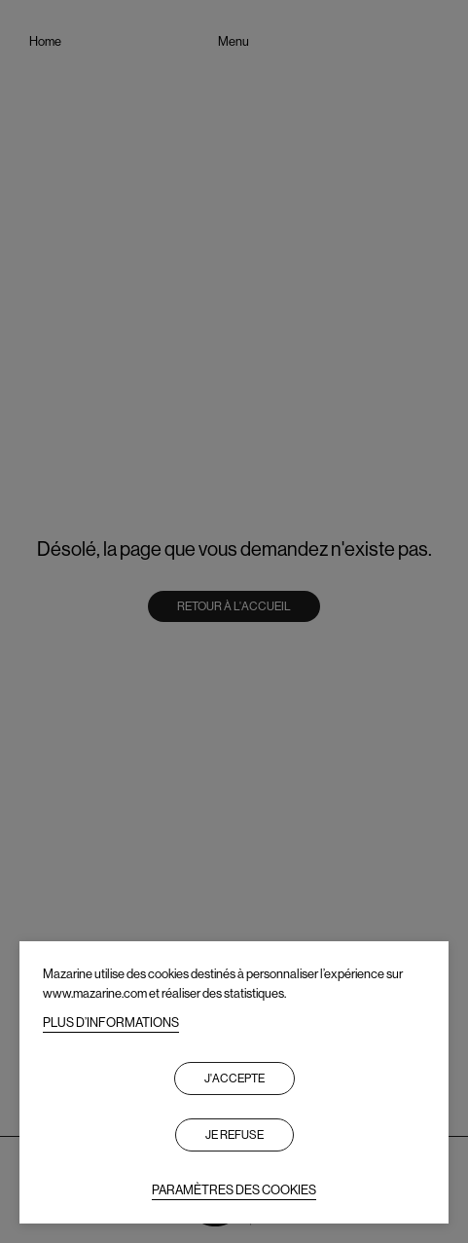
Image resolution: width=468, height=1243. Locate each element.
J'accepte (234, 1078)
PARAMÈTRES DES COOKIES (234, 1190)
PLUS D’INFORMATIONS (111, 1022)
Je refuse (234, 1135)
